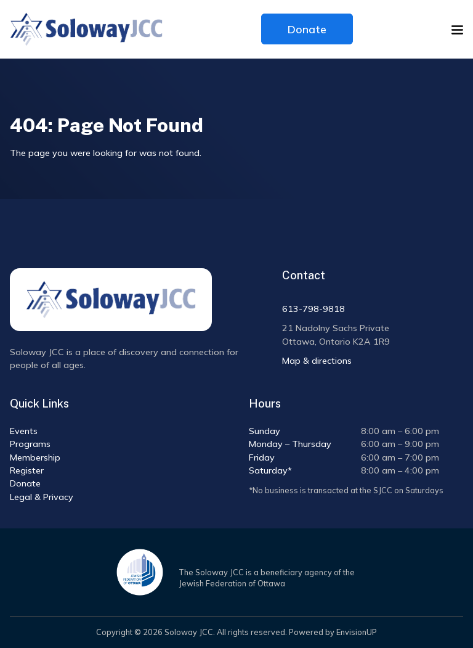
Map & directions (317, 360)
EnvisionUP (356, 632)
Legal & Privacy (41, 496)
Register (27, 470)
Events (24, 431)
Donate (307, 29)
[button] (457, 30)
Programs (30, 443)
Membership (35, 457)
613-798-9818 (313, 308)
